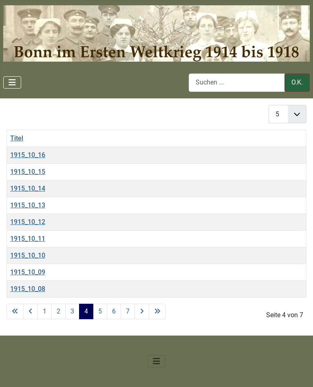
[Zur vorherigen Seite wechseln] (30, 311)
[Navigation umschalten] (12, 82)
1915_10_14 (27, 188)
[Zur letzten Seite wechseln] (157, 311)
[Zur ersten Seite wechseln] (15, 311)
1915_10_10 (27, 255)
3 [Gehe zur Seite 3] (72, 311)
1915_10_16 (27, 155)
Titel (16, 138)
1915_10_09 (27, 272)
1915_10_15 (27, 172)
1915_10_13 (27, 205)
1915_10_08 (27, 289)
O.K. (297, 82)
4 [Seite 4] (86, 311)
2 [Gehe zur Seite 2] (58, 311)
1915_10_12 (27, 222)
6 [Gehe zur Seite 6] (114, 311)
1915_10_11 (27, 238)
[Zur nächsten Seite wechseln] (141, 311)
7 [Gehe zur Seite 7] (128, 311)
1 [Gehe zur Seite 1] (44, 311)
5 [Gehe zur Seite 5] (100, 311)
